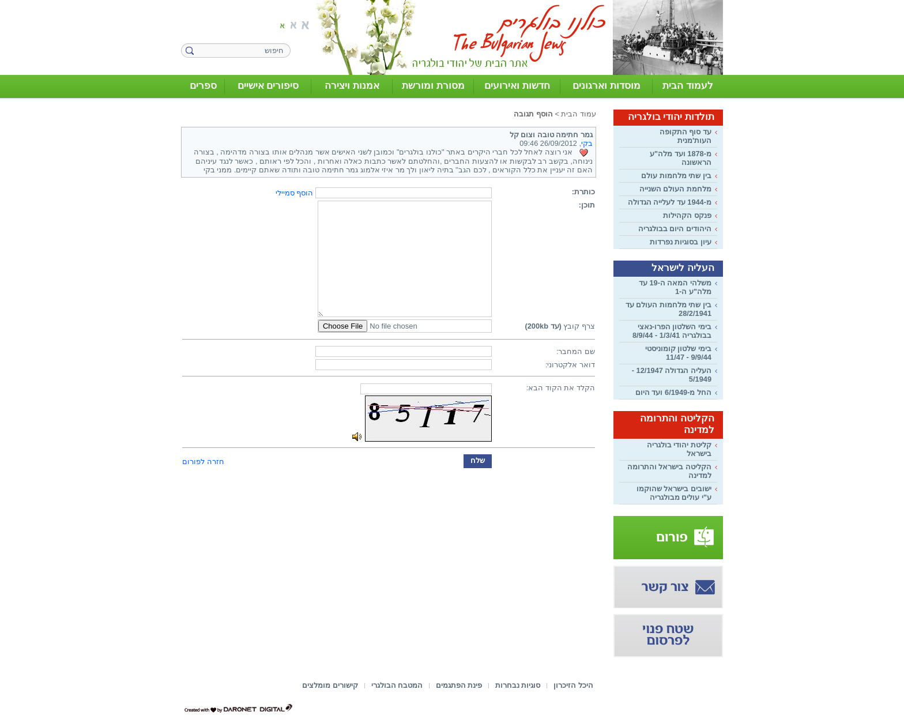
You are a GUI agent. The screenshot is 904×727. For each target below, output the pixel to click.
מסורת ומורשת (433, 85)
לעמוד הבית (687, 85)
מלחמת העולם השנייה (675, 188)
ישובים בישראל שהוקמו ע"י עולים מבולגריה (673, 493)
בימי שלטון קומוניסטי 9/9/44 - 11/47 (678, 352)
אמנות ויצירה (352, 85)
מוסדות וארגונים (606, 85)
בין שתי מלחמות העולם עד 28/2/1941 (668, 309)
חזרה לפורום (203, 461)
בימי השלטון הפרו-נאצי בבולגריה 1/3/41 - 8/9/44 (671, 331)
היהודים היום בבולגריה (674, 228)
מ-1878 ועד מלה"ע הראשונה (680, 158)
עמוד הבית (578, 114)
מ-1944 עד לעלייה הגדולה (669, 202)
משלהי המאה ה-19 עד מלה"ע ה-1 (675, 287)
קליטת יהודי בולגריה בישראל (679, 449)
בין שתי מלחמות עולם (676, 175)
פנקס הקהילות (687, 215)
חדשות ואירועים (517, 85)
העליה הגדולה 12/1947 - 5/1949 (671, 374)
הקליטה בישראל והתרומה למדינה (669, 471)
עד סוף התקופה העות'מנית (685, 136)
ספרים (203, 85)
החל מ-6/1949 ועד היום (673, 392)
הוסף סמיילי (295, 193)
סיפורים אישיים (268, 85)
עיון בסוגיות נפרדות (680, 242)
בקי (587, 143)
